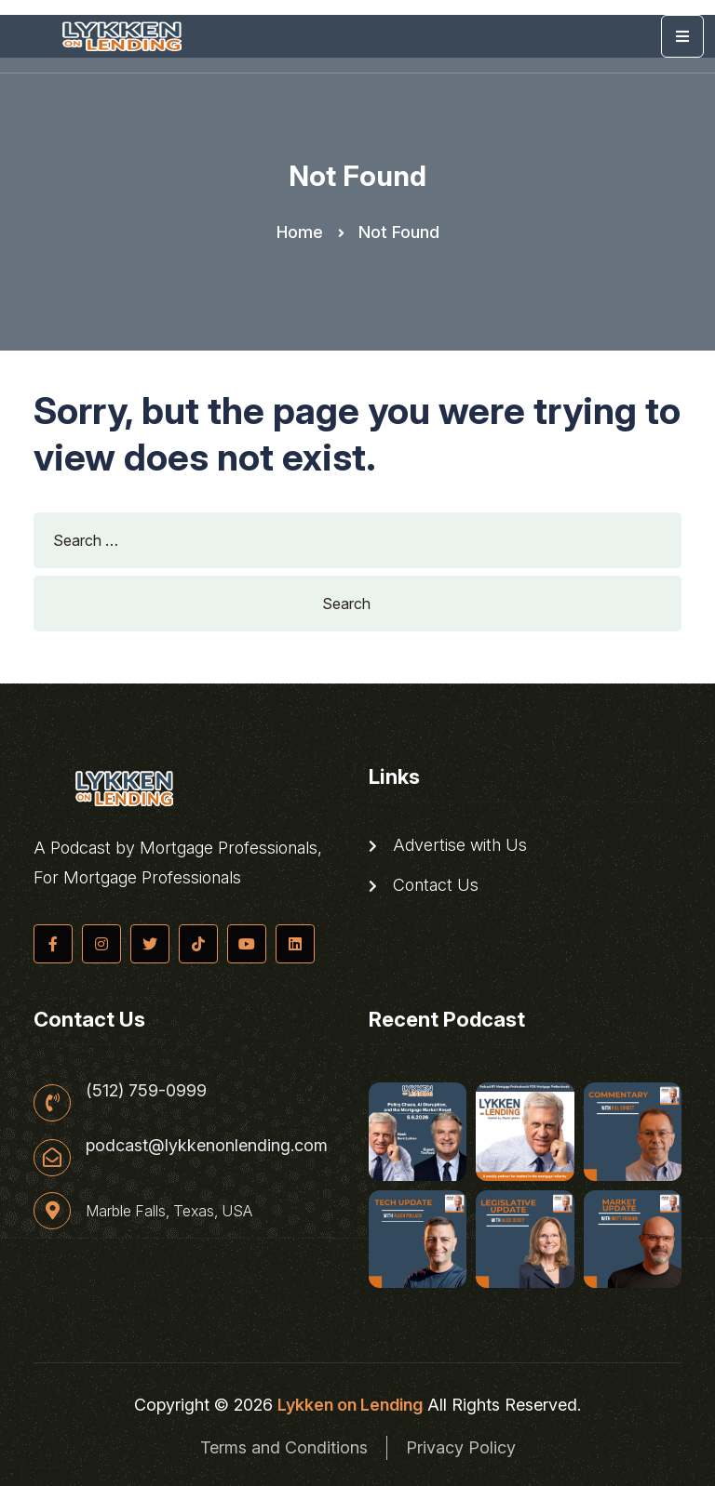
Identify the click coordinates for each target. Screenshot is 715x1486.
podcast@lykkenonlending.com (207, 1145)
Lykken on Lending (350, 1404)
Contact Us (424, 885)
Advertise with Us (448, 845)
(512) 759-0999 (146, 1090)
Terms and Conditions (284, 1447)
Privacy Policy (461, 1447)
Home (300, 232)
